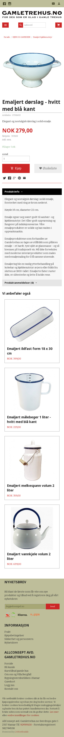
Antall (5, 154)
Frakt (7, 631)
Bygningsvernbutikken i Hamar (22, 678)
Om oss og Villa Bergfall (17, 674)
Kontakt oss (11, 688)
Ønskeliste (48, 168)
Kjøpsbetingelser (14, 635)
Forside (7, 37)
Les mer (54, 712)
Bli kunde (9, 667)
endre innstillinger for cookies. (24, 715)
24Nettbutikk (22, 731)
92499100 (26, 724)
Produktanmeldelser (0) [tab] (19, 282)
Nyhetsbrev (11, 642)
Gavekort (9, 681)
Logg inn (9, 685)
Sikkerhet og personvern (18, 639)
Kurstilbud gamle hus (16, 670)
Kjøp (16, 168)
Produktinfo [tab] (12, 191)
